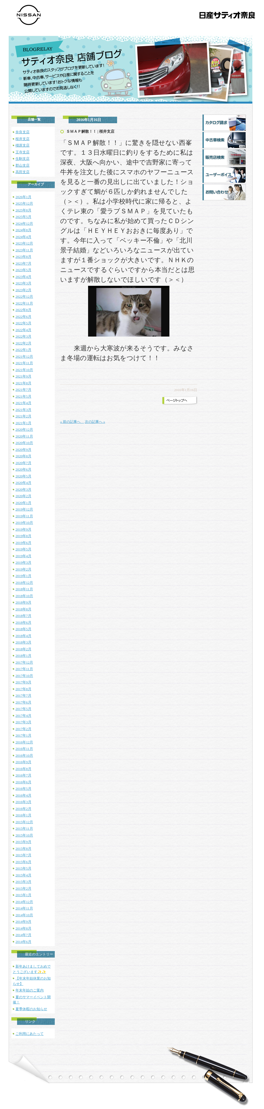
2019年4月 (23, 556)
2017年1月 (23, 735)
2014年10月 (24, 915)
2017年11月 (24, 669)
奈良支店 (22, 132)
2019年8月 (23, 536)
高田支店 (22, 172)
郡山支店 (22, 165)
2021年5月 (23, 396)
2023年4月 (23, 277)
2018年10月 (24, 596)
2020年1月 (23, 503)
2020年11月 (24, 436)
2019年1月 (23, 576)
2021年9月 (23, 376)
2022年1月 (23, 350)
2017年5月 (23, 709)
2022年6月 (23, 317)
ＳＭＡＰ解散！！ (81, 131)
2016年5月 (23, 789)
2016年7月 (23, 775)
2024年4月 (23, 237)
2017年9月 (23, 682)
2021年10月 (24, 370)
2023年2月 (23, 290)
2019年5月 (23, 549)
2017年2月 (23, 729)
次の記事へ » (95, 422)
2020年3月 (23, 489)
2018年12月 (24, 583)
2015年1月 (23, 895)
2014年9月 (23, 922)
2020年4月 (23, 483)
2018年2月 (23, 649)
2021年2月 (23, 416)
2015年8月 (23, 849)
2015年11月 (24, 828)
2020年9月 (23, 450)
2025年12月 (24, 203)
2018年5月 (23, 629)
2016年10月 (24, 755)
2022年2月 (23, 343)
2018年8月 (23, 609)
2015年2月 (23, 888)
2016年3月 (23, 802)
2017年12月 (24, 662)
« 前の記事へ (72, 422)
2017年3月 (23, 722)
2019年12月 (24, 509)
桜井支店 (22, 139)
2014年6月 (23, 942)
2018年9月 (23, 602)
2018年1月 (23, 656)
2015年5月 (23, 868)
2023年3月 (23, 283)
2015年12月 (24, 822)
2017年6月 (23, 702)
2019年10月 (24, 523)
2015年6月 (23, 862)
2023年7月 (23, 263)
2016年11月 (24, 749)
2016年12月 (24, 742)
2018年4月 (23, 636)
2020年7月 (23, 463)
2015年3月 (23, 882)
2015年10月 (24, 835)
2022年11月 (24, 303)
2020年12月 (24, 429)
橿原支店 (22, 145)
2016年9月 (23, 762)
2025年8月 (23, 210)
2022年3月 (23, 336)
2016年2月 (23, 809)
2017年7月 (23, 695)
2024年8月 (23, 230)
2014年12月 (24, 902)
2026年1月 (23, 197)
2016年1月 (23, 815)
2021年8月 (23, 383)
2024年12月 (24, 223)
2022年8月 (23, 310)
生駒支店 (22, 159)
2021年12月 (24, 356)
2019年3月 (23, 562)
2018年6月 (23, 622)
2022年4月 (23, 330)
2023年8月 (23, 257)
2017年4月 (23, 716)
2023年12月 (24, 243)
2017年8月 (23, 689)
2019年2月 (23, 569)
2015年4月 (23, 875)
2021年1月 (23, 423)
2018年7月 (23, 616)
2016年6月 (23, 782)
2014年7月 (23, 935)
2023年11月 (24, 250)
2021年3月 (23, 410)
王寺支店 (22, 152)
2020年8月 (23, 456)
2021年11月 (24, 363)
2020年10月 (24, 443)
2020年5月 (23, 476)
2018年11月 (24, 589)
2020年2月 (23, 496)
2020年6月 (23, 469)
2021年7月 (23, 390)
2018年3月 (23, 642)
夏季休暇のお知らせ (31, 1009)
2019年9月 (23, 529)
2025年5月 (23, 217)
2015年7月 (23, 855)
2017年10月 (24, 676)
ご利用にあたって (29, 1034)
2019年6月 (23, 543)
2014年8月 (23, 928)
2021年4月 (23, 403)
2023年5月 (23, 270)
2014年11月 (24, 908)
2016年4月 (23, 795)
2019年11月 (24, 516)
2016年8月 (23, 769)
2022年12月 (24, 296)
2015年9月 (23, 842)
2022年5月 (23, 323)
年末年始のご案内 (29, 990)
